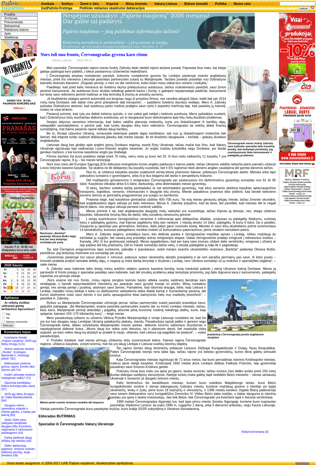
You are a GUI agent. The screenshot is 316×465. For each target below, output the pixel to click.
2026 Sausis (13, 265)
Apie (7, 33)
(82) (13, 358)
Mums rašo (242, 3)
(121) (21, 344)
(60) (12, 415)
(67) (4, 389)
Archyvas (11, 18)
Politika (221, 3)
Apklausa (11, 297)
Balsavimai (12, 26)
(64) (4, 400)
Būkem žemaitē (196, 3)
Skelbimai (11, 37)
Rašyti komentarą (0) (255, 431)
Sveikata (47, 3)
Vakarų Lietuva (165, 3)
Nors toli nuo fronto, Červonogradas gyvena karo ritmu (94, 54)
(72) (28, 378)
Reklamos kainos (16, 29)
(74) (18, 369)
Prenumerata (13, 22)
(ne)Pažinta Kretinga (56, 8)
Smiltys (67, 3)
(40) (28, 440)
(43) (20, 432)
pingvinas (302, 463)
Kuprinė (112, 3)
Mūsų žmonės (136, 3)
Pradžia (9, 14)
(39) (15, 455)
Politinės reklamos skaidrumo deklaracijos (112, 8)
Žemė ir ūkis (89, 3)
